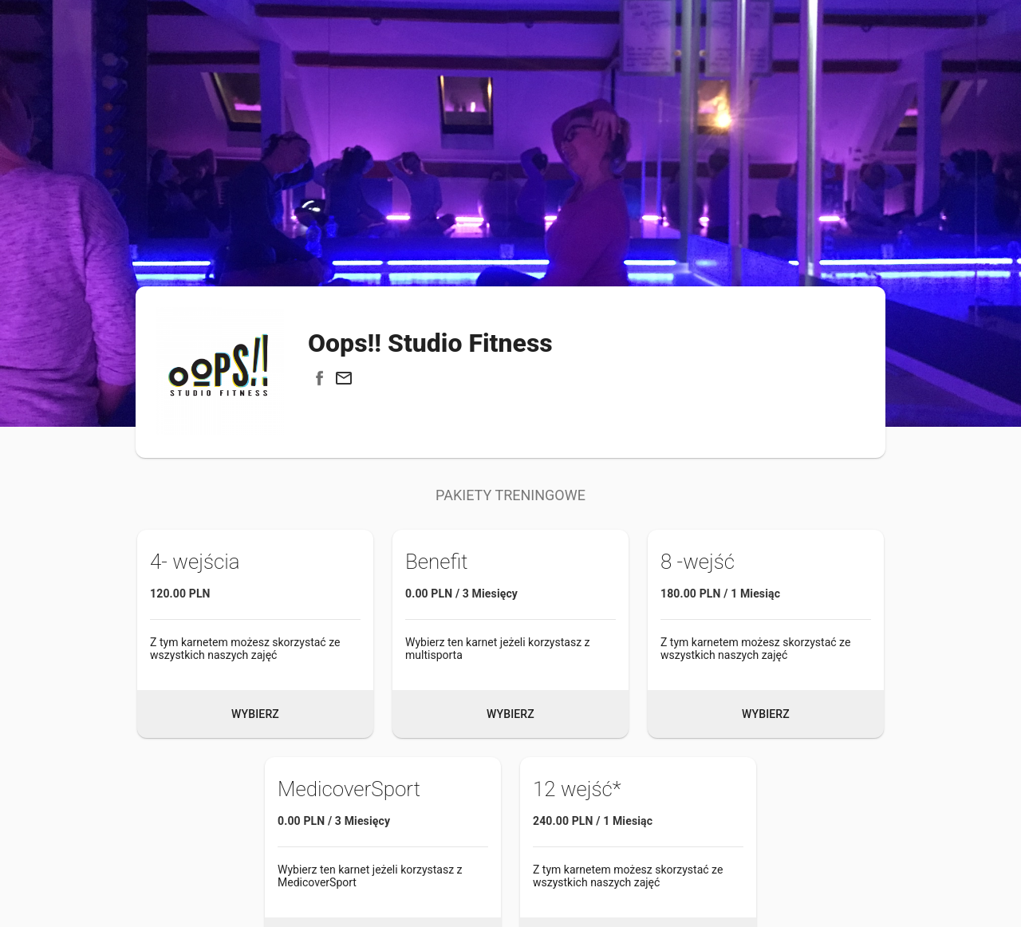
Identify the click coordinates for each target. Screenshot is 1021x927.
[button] (344, 378)
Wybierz (255, 714)
